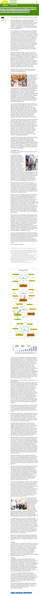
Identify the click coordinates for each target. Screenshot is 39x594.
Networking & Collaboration (27, 592)
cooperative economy (19, 592)
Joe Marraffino (13, 572)
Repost (3, 17)
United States (13, 592)
